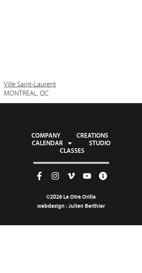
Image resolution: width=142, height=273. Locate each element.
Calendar (52, 143)
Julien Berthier (87, 205)
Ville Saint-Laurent (30, 84)
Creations (92, 135)
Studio (100, 143)
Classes (72, 150)
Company (46, 135)
